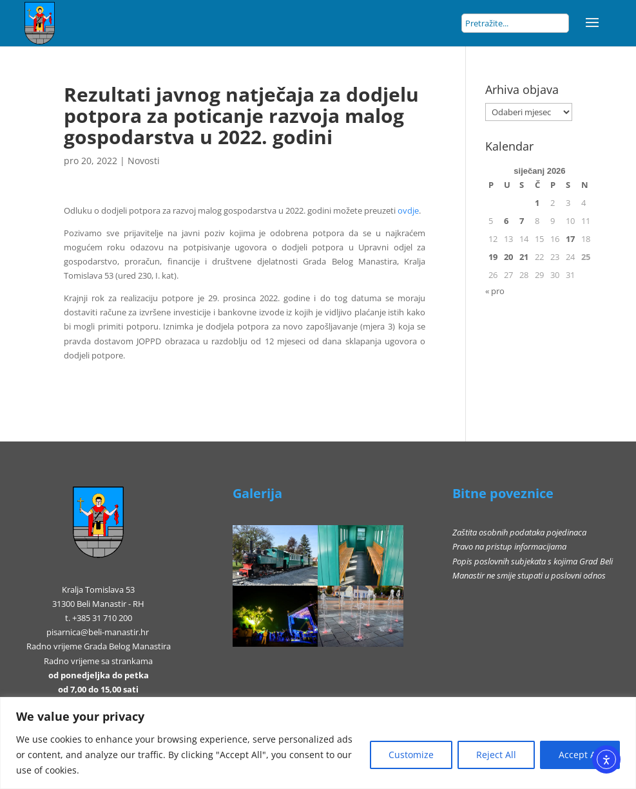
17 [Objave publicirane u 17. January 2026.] (570, 239)
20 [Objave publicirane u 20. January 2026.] (508, 257)
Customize (411, 754)
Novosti (144, 160)
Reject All (496, 754)
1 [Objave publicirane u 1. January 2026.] (537, 203)
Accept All (580, 754)
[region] (318, 743)
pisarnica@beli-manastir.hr (97, 632)
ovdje (408, 210)
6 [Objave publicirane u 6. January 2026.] (506, 221)
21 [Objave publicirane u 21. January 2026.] (523, 257)
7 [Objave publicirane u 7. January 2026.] (521, 221)
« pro (495, 291)
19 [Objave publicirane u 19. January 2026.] (492, 257)
